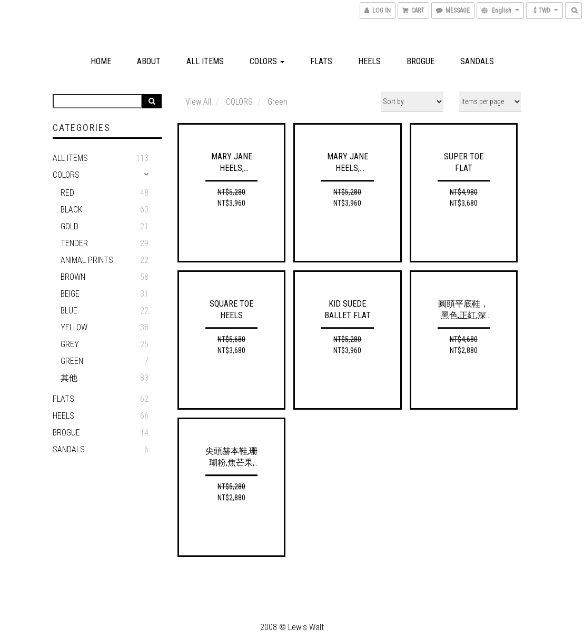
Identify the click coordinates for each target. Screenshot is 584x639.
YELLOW (74, 327)
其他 (69, 378)
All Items (205, 61)
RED (67, 193)
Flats (321, 61)
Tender (74, 243)
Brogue (420, 61)
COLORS (267, 61)
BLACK (71, 210)
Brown (73, 277)
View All (198, 102)
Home (101, 61)
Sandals (477, 61)
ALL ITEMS (70, 158)
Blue (69, 311)
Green (72, 361)
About (149, 61)
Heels (369, 61)
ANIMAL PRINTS (87, 260)
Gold (69, 226)
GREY (70, 344)
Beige (70, 294)
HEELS (63, 416)
